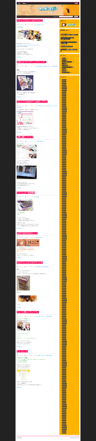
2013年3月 (64, 357)
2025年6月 (64, 97)
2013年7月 (64, 349)
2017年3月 (64, 272)
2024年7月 (64, 116)
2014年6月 (64, 330)
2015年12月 (64, 298)
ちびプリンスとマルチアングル (30, 263)
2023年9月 (64, 134)
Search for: (56, 16)
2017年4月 (64, 270)
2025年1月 (64, 106)
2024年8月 (64, 115)
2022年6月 (64, 161)
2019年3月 (64, 229)
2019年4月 (64, 228)
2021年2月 (64, 189)
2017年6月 (64, 267)
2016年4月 (64, 291)
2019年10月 (64, 217)
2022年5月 (64, 162)
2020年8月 (64, 199)
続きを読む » (19, 57)
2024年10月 (64, 111)
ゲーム (18, 163)
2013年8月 (64, 348)
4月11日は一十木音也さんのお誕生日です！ (69, 34)
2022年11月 (64, 152)
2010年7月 (64, 413)
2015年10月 (64, 302)
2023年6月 (64, 139)
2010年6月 (64, 415)
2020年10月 (64, 196)
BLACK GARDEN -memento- (67, 46)
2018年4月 (64, 249)
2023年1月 (64, 148)
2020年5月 (64, 205)
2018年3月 (64, 251)
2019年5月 (64, 226)
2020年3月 (64, 208)
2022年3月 (64, 166)
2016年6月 (64, 288)
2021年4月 (64, 185)
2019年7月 (64, 222)
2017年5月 (64, 268)
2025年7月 (64, 95)
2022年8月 (64, 157)
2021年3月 (64, 187)
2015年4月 (64, 312)
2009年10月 (64, 429)
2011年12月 (64, 383)
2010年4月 (64, 418)
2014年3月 (64, 335)
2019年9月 (64, 219)
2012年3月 (64, 378)
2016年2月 (64, 295)
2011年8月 (64, 390)
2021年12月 (64, 171)
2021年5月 (64, 184)
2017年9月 (64, 261)
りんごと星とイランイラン (28, 312)
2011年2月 (64, 401)
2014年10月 (64, 323)
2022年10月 (64, 154)
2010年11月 (64, 406)
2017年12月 (64, 256)
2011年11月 (64, 385)
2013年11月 (64, 342)
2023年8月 (64, 136)
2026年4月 (64, 79)
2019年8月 (64, 221)
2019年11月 (64, 215)
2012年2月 (64, 380)
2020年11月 (64, 194)
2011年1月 (64, 402)
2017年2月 (64, 274)
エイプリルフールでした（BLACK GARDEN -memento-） (67, 38)
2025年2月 (64, 104)
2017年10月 (64, 259)
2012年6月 (64, 372)
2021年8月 (64, 178)
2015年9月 (64, 304)
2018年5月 (64, 247)
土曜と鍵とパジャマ (25, 137)
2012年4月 (64, 376)
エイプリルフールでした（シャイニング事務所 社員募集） (69, 43)
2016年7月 (64, 286)
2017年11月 (64, 258)
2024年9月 (64, 113)
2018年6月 (64, 245)
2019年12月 (64, 214)
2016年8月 (64, 284)
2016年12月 (64, 277)
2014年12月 (64, 319)
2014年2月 (64, 337)
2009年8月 (64, 432)
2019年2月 (64, 231)
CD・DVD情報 (38, 66)
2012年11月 (64, 364)
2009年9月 (64, 431)
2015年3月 (64, 314)
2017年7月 (64, 265)
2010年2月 (64, 422)
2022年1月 (64, 169)
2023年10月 (64, 132)
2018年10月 (64, 238)
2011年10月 (64, 387)
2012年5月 (64, 374)
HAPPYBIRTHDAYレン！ (27, 233)
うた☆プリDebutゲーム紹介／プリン (32, 102)
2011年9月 (64, 388)
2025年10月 (64, 90)
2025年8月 (64, 94)
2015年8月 (64, 305)
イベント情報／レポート (45, 66)
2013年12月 (64, 341)
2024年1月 (64, 127)
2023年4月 (64, 143)
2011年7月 (64, 392)
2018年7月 (64, 244)
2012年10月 (64, 365)
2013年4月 (64, 355)
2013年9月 (64, 346)
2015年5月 (64, 311)
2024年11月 (64, 109)
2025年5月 (64, 99)
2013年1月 (64, 360)
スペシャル (42, 24)
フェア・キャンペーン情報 (67, 67)
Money (78, 437)
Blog (24, 3)
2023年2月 (64, 146)
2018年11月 (64, 236)
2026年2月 (64, 83)
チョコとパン (22, 351)
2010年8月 (64, 411)
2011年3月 (64, 399)
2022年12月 (64, 150)
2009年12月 (64, 425)
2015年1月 (64, 318)
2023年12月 (64, 129)
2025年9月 (64, 92)
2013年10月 (64, 344)
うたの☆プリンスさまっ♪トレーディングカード (27, 44)
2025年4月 (64, 101)
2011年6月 (64, 394)
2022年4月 (64, 164)
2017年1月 (64, 275)
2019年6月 (64, 224)
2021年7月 (64, 180)
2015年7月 (64, 307)
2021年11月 (64, 173)
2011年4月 (64, 397)
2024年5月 (64, 120)
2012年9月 (64, 367)
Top (19, 3)
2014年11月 (64, 321)
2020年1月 (64, 212)
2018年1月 (64, 254)
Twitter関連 (64, 70)
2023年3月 (64, 145)
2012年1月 (64, 381)
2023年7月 (64, 138)
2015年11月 (64, 300)
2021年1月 (64, 191)
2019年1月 (64, 233)
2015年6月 (64, 309)
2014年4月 (64, 334)
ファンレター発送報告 (26, 193)
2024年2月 (64, 125)
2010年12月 (64, 404)
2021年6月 (64, 182)
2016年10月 (64, 281)
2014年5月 (64, 332)
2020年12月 (64, 192)
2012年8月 (64, 369)
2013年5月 (64, 353)
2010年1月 (64, 424)
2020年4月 (64, 207)
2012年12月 (64, 362)
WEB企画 (64, 68)
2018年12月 (64, 235)
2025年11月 (64, 88)
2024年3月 (64, 124)
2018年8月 (64, 242)
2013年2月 (64, 358)
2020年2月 (64, 210)
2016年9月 (64, 282)
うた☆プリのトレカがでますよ (30, 20)
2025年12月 (64, 86)
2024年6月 (64, 118)
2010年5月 (64, 417)
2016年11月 (64, 279)
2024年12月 (64, 108)
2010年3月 (64, 420)
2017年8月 (64, 263)
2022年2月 (64, 168)
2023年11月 (64, 131)
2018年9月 (64, 240)
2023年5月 (64, 141)
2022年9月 (64, 155)
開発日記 (20, 107)
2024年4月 (64, 122)
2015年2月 (64, 316)
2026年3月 (64, 81)
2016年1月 (64, 297)
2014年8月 (64, 327)
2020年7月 (64, 201)
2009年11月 (64, 427)
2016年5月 (64, 289)
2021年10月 (64, 175)
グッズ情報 (38, 24)
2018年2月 (64, 252)
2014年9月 (64, 325)
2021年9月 (64, 176)
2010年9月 (64, 409)
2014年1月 (64, 339)
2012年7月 (64, 371)
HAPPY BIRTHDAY (39, 237)
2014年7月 (64, 328)
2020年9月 (64, 198)
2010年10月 (64, 408)
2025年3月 (64, 102)
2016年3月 (64, 293)
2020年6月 (64, 203)
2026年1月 (64, 85)
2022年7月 (64, 159)
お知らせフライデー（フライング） (31, 62)
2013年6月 (64, 351)
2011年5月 (64, 395)
